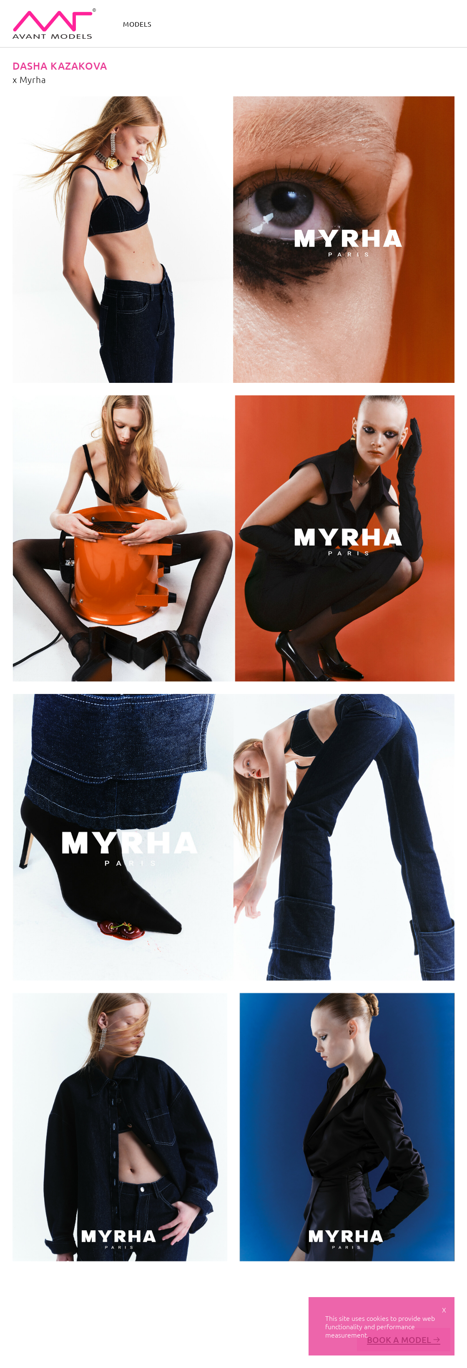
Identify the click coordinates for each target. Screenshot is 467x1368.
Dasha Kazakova (60, 65)
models (137, 24)
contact (391, 23)
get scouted (433, 23)
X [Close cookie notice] (444, 1309)
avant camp (292, 23)
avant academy (344, 23)
